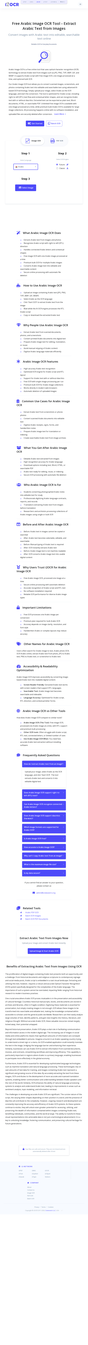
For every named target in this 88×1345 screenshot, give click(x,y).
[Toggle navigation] (80, 4)
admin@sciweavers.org (45, 1023)
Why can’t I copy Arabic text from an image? (44, 986)
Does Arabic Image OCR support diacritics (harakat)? (44, 947)
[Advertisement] (47, 34)
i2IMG (31, 2)
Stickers (47, 1308)
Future (62, 228)
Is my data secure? (44, 1003)
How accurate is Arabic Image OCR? (44, 978)
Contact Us (30, 1321)
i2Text (21, 1304)
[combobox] (25, 246)
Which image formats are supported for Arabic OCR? (44, 959)
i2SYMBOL (54, 2)
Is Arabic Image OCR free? (44, 969)
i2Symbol (35, 1304)
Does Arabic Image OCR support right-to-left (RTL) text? (44, 925)
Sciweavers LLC (50, 1341)
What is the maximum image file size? (44, 995)
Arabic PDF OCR (31, 1043)
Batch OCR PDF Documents (36, 1049)
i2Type (34, 1308)
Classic (62, 232)
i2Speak (21, 1308)
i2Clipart (47, 1304)
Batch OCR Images (33, 1046)
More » (62, 2)
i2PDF (25, 2)
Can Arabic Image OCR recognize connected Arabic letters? (44, 936)
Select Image (26, 282)
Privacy (36, 1338)
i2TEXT (45, 2)
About (29, 1318)
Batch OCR (54, 155)
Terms (43, 1338)
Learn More (60, 146)
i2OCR (38, 2)
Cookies (51, 1338)
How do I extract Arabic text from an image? (44, 894)
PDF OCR (30, 1326)
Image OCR (31, 1324)
